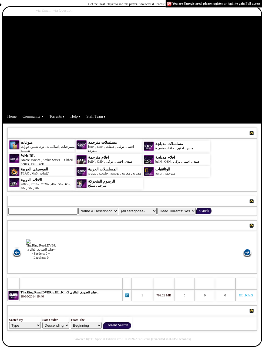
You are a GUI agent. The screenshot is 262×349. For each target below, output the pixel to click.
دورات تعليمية (25, 149)
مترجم (102, 185)
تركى (120, 147)
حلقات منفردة (164, 148)
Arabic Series (51, 160)
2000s (25, 184)
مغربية (126, 173)
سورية (92, 173)
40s (53, 184)
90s (37, 188)
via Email (43, 10)
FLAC (25, 173)
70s (23, 188)
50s (60, 184)
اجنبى (130, 147)
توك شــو (38, 147)
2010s (35, 184)
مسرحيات (68, 147)
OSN (100, 147)
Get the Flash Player (101, 4)
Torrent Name (35, 284)
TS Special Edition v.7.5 (106, 339)
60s (67, 184)
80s (30, 188)
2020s (45, 184)
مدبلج (91, 185)
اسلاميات (52, 147)
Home (11, 116)
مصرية (137, 173)
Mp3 (35, 173)
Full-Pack (37, 164)
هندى (189, 148)
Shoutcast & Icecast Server (156, 4)
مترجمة (170, 173)
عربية (159, 173)
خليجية (103, 173)
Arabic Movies (30, 160)
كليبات (44, 173)
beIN (91, 147)
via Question (62, 10)
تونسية (114, 173)
